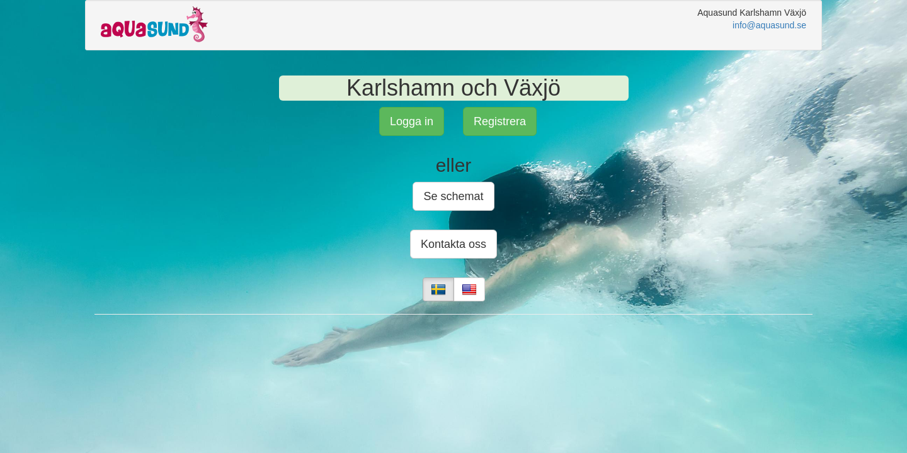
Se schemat (453, 196)
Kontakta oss (453, 244)
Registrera (500, 121)
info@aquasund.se (769, 25)
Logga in (411, 121)
